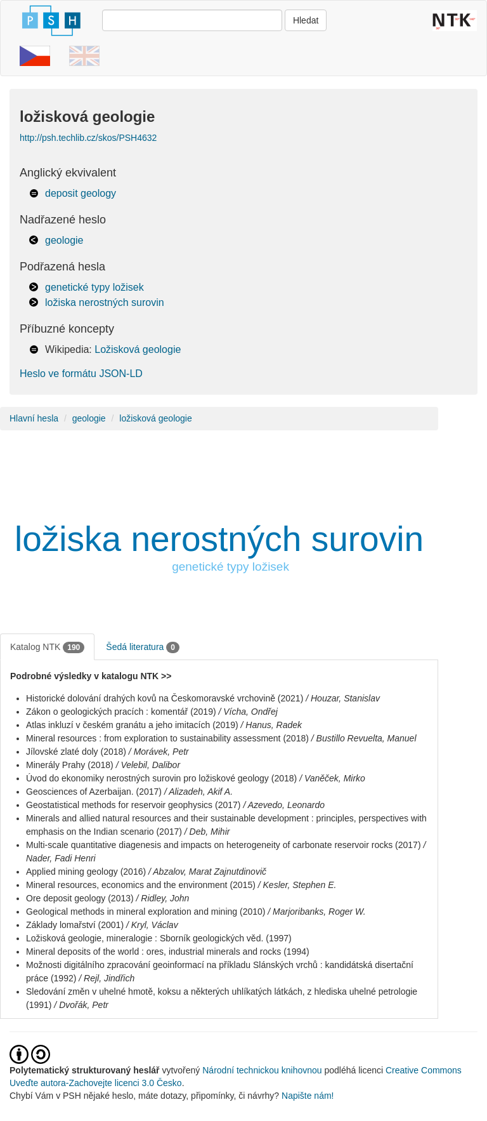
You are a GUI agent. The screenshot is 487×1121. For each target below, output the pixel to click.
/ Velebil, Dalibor (148, 765)
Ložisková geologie (137, 349)
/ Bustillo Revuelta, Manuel (364, 738)
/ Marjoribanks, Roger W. (316, 911)
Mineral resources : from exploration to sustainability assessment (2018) (167, 738)
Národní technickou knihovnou (261, 1070)
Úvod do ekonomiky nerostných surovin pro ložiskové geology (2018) (161, 778)
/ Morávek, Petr (159, 751)
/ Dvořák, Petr (81, 1005)
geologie (64, 240)
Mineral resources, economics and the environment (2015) (141, 885)
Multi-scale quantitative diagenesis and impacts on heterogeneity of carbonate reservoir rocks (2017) (223, 845)
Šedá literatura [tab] (142, 647)
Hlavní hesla (34, 418)
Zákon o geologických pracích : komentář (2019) (121, 711)
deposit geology (80, 193)
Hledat (305, 20)
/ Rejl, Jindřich (106, 978)
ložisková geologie (155, 418)
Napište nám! (308, 1096)
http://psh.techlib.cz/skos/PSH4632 (88, 138)
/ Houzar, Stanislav (343, 698)
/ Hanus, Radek (271, 725)
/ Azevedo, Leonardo (284, 805)
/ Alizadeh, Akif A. (198, 791)
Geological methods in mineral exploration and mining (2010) (145, 911)
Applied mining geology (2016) (86, 871)
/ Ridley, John (163, 898)
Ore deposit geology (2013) (80, 898)
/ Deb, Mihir (207, 831)
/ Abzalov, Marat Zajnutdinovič (207, 871)
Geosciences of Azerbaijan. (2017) (94, 791)
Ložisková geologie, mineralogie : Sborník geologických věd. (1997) (159, 938)
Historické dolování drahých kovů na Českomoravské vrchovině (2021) (164, 698)
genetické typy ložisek (94, 287)
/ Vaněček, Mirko (332, 778)
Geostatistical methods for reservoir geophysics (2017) (133, 805)
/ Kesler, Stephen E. (297, 885)
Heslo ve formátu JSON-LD (81, 373)
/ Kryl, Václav (152, 925)
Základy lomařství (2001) (75, 925)
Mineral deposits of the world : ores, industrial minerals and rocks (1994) (167, 951)
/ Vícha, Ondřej (248, 711)
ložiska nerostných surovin (104, 302)
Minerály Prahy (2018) (70, 765)
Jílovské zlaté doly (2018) (76, 751)
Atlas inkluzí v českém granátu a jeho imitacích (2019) (132, 725)
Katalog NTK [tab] (47, 647)
